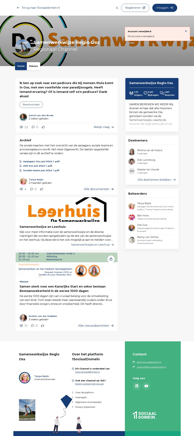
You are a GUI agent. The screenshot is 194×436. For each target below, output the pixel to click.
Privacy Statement (85, 407)
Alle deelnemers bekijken (157, 179)
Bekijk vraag (104, 127)
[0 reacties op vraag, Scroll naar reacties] (35, 127)
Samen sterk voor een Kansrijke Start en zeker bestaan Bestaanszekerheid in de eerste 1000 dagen (63, 289)
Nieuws (33, 66)
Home (21, 66)
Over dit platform (84, 392)
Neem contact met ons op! (89, 383)
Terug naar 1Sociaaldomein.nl (38, 7)
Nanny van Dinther (148, 237)
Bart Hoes (143, 215)
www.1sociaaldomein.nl (87, 372)
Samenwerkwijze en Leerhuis (43, 227)
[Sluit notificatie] (186, 31)
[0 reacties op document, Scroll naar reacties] (33, 189)
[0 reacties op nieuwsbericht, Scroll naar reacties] (34, 325)
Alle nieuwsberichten (96, 325)
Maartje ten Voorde (148, 169)
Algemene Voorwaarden (88, 402)
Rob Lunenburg (146, 159)
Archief (25, 140)
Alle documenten (99, 189)
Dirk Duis (142, 225)
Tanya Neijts (144, 203)
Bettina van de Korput (149, 150)
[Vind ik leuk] (44, 127)
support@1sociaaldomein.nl (151, 367)
